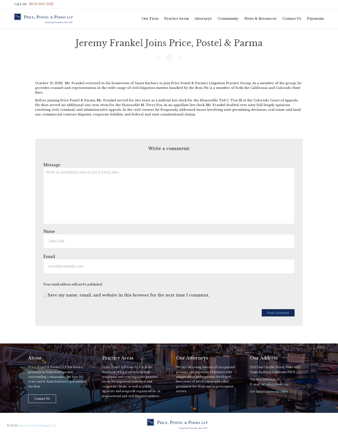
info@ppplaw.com (274, 384)
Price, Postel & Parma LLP (37, 425)
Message (52, 164)
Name (49, 231)
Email (49, 256)
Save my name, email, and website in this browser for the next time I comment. (126, 295)
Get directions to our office (269, 391)
